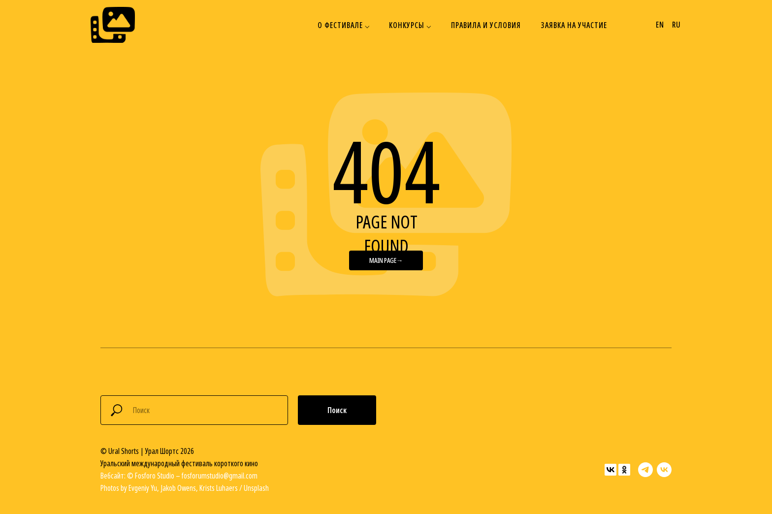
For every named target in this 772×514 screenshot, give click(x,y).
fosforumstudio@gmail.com (219, 475)
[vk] (664, 469)
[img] (113, 25)
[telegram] (645, 469)
